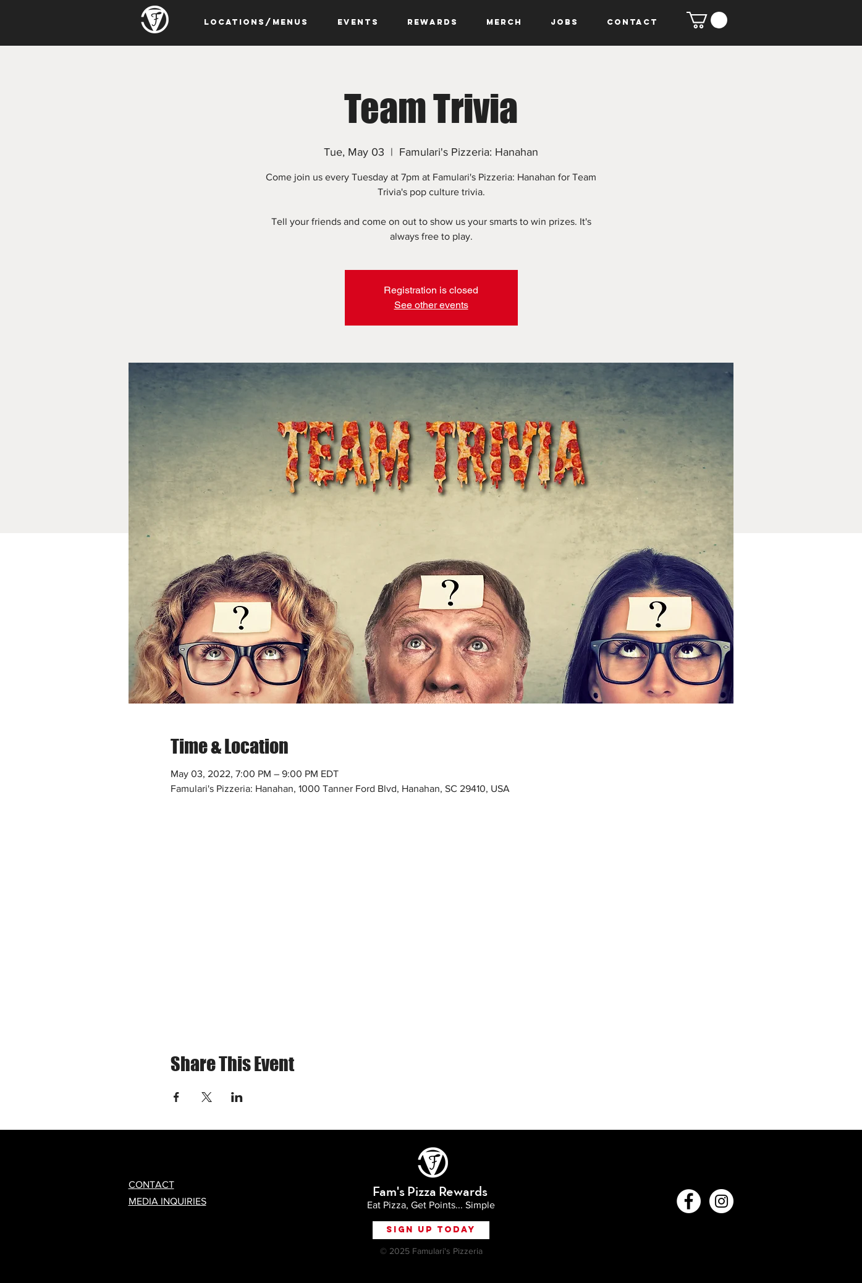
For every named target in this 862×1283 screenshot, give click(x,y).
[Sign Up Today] (431, 1230)
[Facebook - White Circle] (689, 1201)
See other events (431, 305)
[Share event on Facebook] (176, 1097)
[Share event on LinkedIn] (237, 1097)
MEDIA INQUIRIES (167, 1201)
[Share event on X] (207, 1097)
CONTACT (151, 1184)
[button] (707, 20)
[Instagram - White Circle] (721, 1201)
